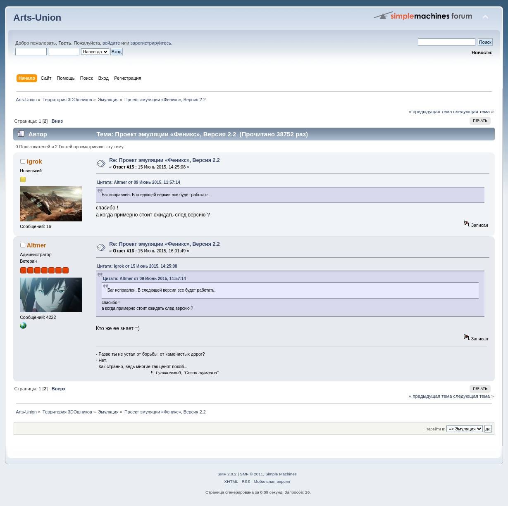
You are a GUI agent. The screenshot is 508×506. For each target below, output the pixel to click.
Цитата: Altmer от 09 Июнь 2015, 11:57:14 (138, 182)
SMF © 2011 (251, 474)
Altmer (36, 245)
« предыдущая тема (430, 111)
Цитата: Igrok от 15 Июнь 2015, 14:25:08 (137, 266)
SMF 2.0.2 (226, 474)
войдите (111, 42)
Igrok (34, 161)
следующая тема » (473, 111)
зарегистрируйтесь (151, 42)
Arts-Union (37, 17)
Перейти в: (435, 429)
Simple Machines (281, 474)
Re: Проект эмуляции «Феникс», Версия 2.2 (164, 160)
